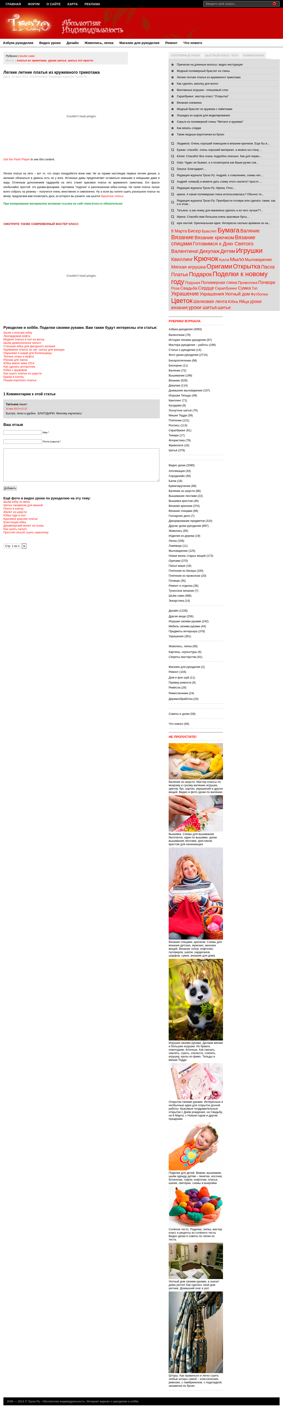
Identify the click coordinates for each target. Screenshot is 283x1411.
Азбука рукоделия (18, 43)
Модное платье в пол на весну (23, 339)
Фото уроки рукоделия (183, 354)
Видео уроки (49, 43)
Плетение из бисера (182, 570)
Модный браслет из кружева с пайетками (204, 109)
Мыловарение (258, 259)
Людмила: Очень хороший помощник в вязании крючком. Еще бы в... (223, 143)
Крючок (206, 258)
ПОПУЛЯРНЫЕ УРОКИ (185, 55)
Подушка (192, 283)
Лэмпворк (175, 545)
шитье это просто (80, 60)
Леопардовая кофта (16, 336)
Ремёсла (174, 687)
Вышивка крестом (181, 501)
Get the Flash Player (16, 159)
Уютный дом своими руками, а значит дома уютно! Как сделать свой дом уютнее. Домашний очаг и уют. (196, 1283)
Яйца (244, 301)
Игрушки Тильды (180, 395)
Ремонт (171, 43)
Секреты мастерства (183, 657)
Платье (179, 274)
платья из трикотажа (31, 60)
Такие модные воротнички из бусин (200, 134)
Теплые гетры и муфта (18, 356)
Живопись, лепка (99, 43)
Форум (34, 4)
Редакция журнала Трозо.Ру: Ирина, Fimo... (206, 188)
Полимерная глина (219, 282)
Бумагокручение (179, 486)
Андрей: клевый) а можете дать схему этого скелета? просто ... (219, 181)
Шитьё (173, 450)
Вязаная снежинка (189, 102)
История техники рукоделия (187, 340)
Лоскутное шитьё (180, 410)
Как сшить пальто (15, 535)
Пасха (268, 266)
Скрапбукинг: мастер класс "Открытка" (203, 96)
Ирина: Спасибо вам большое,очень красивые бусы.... (213, 216)
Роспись (174, 425)
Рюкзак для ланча (15, 359)
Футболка (259, 294)
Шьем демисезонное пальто (22, 342)
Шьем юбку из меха (16, 508)
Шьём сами (26, 56)
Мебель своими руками (184, 626)
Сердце (206, 288)
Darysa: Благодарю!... (191, 169)
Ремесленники (178, 693)
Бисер (194, 230)
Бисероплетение (180, 360)
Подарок (200, 274)
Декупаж (209, 251)
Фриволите (176, 445)
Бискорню (175, 365)
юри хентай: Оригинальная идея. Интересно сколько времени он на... (224, 223)
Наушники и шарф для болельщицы (27, 353)
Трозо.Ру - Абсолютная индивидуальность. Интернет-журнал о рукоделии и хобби (83, 1401)
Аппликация (177, 471)
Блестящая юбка (14, 529)
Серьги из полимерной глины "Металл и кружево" (210, 121)
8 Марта (179, 231)
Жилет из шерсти (15, 518)
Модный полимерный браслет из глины (203, 71)
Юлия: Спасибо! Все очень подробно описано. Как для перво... (219, 156)
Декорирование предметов (187, 520)
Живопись (175, 530)
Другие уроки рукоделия (185, 525)
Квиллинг (182, 259)
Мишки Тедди (178, 415)
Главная (13, 4)
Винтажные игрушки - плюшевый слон (202, 90)
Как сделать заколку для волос (197, 83)
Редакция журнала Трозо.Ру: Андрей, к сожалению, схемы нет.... (220, 175)
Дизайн (73, 43)
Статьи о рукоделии (182, 350)
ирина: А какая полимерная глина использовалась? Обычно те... (220, 194)
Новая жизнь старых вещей (187, 555)
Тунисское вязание (181, 590)
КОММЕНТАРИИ (253, 55)
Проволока (247, 283)
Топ (254, 288)
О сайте (53, 4)
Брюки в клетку (13, 376)
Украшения (212, 293)
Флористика (177, 440)
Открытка (246, 266)
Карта (72, 4)
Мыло (237, 259)
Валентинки (177, 335)
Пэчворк (266, 282)
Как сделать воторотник (19, 366)
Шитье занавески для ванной (23, 512)
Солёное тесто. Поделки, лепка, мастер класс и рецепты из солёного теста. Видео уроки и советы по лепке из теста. (196, 1232)
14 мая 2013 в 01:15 (16, 409)
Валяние (249, 230)
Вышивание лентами (183, 496)
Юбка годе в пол (14, 522)
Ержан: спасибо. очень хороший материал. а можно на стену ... (219, 149)
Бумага (229, 230)
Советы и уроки (179, 713)
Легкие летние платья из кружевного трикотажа (208, 77)
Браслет (209, 231)
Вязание (182, 237)
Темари (174, 435)
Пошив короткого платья (19, 380)
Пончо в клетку (13, 515)
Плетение (175, 420)
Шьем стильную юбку (17, 332)
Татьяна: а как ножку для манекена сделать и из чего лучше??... (220, 210)
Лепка (173, 540)
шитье (224, 307)
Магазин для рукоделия (139, 43)
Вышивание (177, 375)
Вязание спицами (180, 511)
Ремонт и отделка (180, 585)
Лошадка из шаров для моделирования (203, 115)
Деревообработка (181, 699)
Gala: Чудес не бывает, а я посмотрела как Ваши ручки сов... (218, 162)
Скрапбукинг (226, 288)
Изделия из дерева (181, 535)
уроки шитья (57, 60)
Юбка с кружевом (15, 370)
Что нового (192, 43)
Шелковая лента (210, 301)
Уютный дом (237, 293)
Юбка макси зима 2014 (18, 363)
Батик (172, 481)
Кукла (224, 260)
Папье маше (177, 565)
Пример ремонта (180, 682)
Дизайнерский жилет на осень (23, 532)
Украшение (185, 294)
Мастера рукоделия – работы (188, 345)
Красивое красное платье (20, 525)
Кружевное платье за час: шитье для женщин (34, 349)
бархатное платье (112, 196)
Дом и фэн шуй (179, 677)
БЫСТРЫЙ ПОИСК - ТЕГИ (221, 55)
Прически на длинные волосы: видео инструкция (210, 64)
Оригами (219, 266)
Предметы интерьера (183, 631)
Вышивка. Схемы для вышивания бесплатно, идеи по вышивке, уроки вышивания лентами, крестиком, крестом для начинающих (196, 837)
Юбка (233, 302)
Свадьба (188, 288)
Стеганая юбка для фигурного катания (29, 346)
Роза (175, 288)
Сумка (244, 288)
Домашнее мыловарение (185, 390)
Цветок (181, 300)
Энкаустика (176, 600)
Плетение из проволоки (184, 575)
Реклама (92, 4)
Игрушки (249, 250)
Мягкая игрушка (188, 266)
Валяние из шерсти (182, 491)
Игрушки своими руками (185, 621)
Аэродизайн (177, 476)
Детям (227, 251)
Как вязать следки (189, 128)
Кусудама (175, 405)
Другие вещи (177, 616)
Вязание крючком (214, 237)
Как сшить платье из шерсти (22, 373)
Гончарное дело (179, 516)
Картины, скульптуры (183, 652)
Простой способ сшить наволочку (25, 539)
